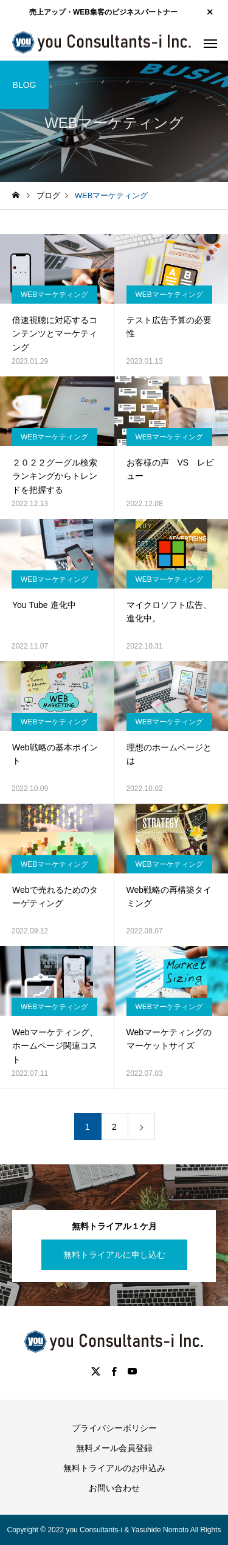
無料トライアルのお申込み (114, 1468)
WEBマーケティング (54, 294)
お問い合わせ (114, 1488)
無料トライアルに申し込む (114, 1255)
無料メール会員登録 (114, 1448)
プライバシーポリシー (114, 1428)
